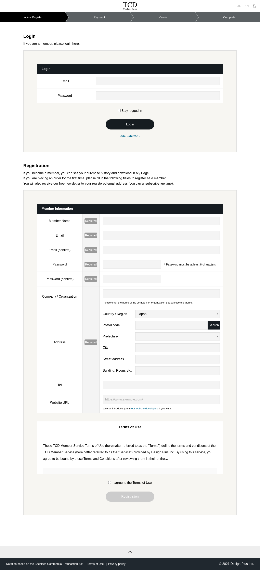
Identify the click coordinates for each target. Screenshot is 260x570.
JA (238, 6)
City (105, 347)
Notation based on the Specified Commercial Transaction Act (44, 564)
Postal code (111, 325)
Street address (113, 359)
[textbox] (177, 337)
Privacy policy (117, 564)
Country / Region (115, 314)
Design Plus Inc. (242, 564)
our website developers (144, 408)
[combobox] (177, 314)
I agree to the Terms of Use (130, 482)
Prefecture (110, 336)
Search (214, 325)
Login (130, 124)
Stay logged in (130, 110)
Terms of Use (95, 564)
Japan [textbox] (142, 314)
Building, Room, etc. (117, 370)
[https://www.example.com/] (161, 399)
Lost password (129, 135)
